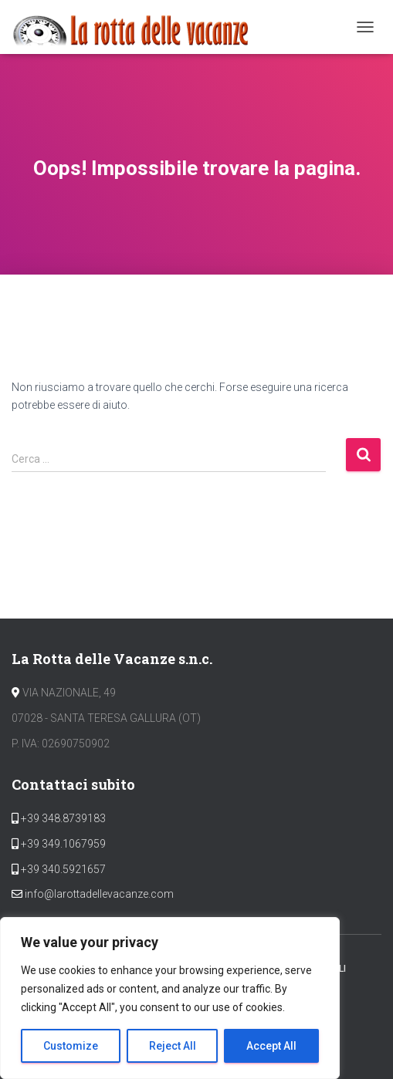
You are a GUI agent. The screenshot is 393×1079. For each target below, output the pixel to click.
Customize (70, 1046)
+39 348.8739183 (62, 818)
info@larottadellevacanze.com (99, 894)
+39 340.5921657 (62, 869)
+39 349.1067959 (62, 844)
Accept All (271, 1046)
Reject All (172, 1046)
